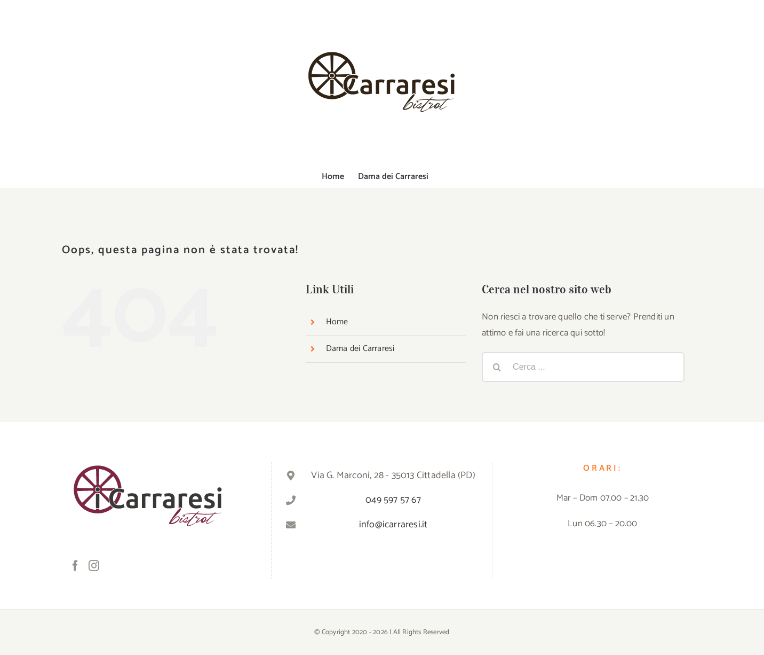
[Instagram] (94, 565)
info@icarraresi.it (393, 525)
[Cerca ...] (583, 367)
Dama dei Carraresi (360, 348)
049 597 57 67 (393, 500)
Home (337, 322)
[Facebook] (75, 565)
